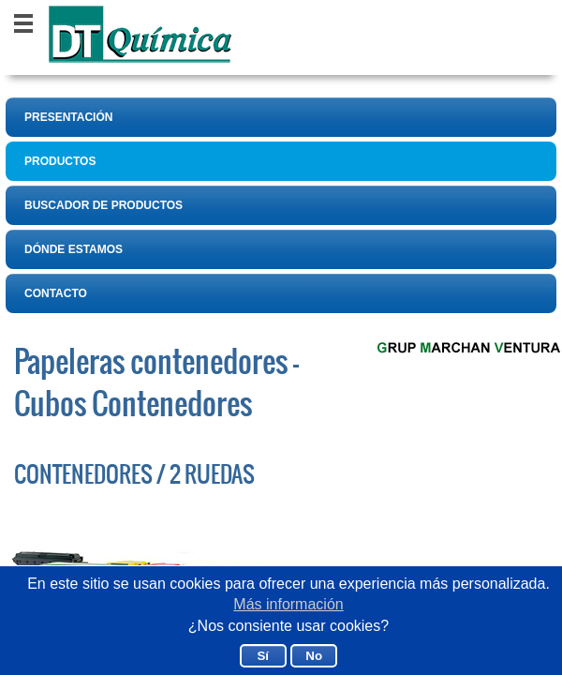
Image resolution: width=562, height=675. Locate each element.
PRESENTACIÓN (68, 117)
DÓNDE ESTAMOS (73, 249)
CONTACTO (55, 293)
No (313, 656)
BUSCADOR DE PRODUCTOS (103, 205)
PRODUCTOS (60, 161)
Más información (288, 604)
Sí (263, 656)
